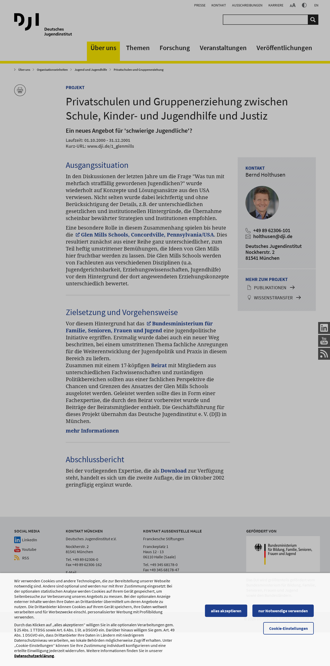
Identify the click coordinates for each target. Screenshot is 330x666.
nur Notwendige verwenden (285, 620)
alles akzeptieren (228, 620)
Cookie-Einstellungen (290, 637)
